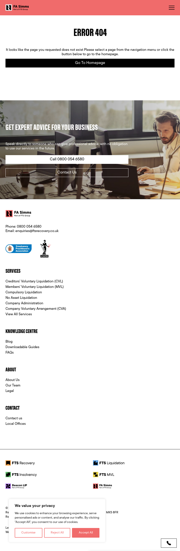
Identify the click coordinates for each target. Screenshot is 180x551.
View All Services (18, 314)
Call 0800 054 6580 (67, 159)
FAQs (9, 352)
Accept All (86, 532)
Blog (9, 342)
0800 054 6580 (29, 227)
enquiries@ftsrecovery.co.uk (37, 231)
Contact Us (67, 172)
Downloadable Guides (22, 347)
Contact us (13, 418)
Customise (28, 532)
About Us (12, 380)
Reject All (57, 532)
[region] (57, 520)
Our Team (12, 385)
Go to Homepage (90, 63)
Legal (9, 391)
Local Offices (15, 424)
